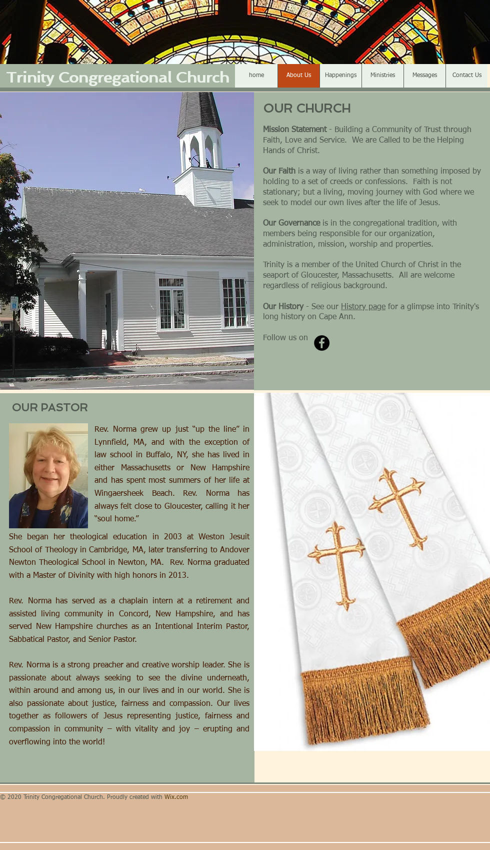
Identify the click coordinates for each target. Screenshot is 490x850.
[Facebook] (322, 343)
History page (363, 307)
